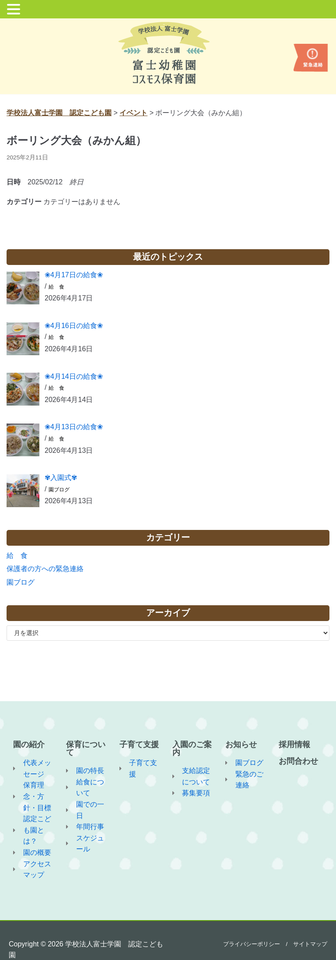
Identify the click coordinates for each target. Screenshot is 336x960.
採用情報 (294, 744)
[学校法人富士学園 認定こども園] (168, 53)
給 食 (56, 287)
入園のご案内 (192, 748)
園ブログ (59, 490)
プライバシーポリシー (251, 944)
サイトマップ (310, 944)
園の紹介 (29, 744)
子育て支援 (139, 744)
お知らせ (241, 744)
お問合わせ (298, 761)
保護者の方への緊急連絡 (45, 568)
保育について (85, 748)
